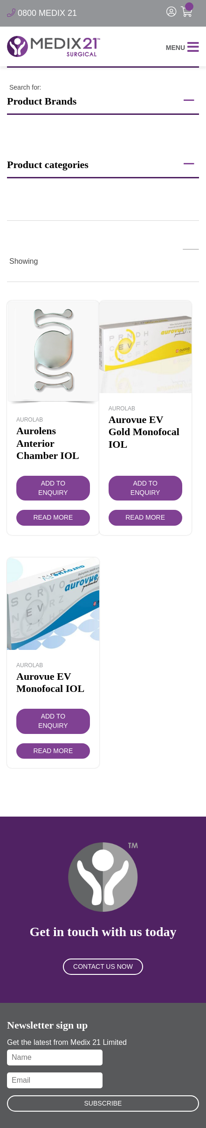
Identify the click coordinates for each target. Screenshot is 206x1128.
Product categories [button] (100, 164)
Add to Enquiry (53, 487)
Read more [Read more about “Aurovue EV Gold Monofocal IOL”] (145, 517)
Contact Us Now (103, 966)
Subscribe (103, 1103)
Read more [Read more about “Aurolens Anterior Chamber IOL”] (53, 517)
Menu (182, 48)
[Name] (55, 1057)
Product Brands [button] (100, 100)
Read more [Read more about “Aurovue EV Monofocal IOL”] (53, 750)
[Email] (55, 1080)
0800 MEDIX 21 (42, 13)
